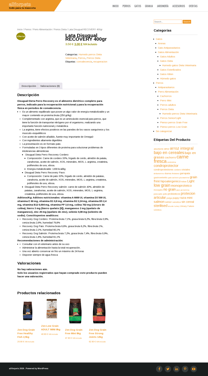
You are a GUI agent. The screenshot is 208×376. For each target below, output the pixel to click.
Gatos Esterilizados (170, 69)
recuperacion (100, 61)
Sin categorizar (164, 131)
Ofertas (193, 6)
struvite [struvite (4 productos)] (171, 206)
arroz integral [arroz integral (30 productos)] (182, 148)
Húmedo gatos (168, 78)
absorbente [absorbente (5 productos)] (158, 149)
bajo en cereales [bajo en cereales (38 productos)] (169, 152)
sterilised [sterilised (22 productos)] (160, 206)
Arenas (162, 43)
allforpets (14, 368)
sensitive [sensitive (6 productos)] (176, 202)
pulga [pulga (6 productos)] (169, 198)
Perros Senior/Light (170, 118)
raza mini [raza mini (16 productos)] (186, 197)
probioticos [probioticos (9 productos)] (174, 193)
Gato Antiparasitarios (169, 47)
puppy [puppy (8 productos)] (176, 198)
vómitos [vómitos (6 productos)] (158, 210)
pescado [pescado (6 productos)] (158, 194)
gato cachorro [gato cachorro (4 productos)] (173, 178)
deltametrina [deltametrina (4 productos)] (159, 174)
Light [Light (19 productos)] (191, 181)
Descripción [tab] (29, 86)
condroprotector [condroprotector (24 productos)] (166, 166)
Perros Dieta (60, 29)
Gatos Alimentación (168, 52)
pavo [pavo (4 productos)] (178, 190)
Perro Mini (165, 100)
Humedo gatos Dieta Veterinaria (179, 65)
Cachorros (166, 96)
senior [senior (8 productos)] (168, 202)
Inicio (115, 6)
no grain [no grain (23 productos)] (169, 189)
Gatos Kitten (166, 74)
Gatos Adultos (167, 56)
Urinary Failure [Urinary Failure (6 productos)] (187, 206)
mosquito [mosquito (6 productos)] (158, 190)
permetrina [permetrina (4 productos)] (185, 190)
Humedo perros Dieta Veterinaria (179, 113)
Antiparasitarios (166, 87)
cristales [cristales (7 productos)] (186, 169)
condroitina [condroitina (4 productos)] (171, 162)
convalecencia (84, 61)
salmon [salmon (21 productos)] (159, 201)
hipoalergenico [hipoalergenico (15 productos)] (171, 181)
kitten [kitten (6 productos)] (184, 181)
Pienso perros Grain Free (173, 122)
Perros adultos (168, 104)
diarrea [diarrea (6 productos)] (167, 173)
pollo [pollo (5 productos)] (165, 194)
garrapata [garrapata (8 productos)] (185, 173)
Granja (149, 6)
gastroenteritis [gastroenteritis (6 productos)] (161, 177)
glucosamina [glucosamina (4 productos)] (184, 178)
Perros (126, 6)
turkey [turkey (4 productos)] (176, 206)
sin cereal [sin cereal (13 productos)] (188, 201)
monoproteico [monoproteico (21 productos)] (181, 185)
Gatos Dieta (166, 61)
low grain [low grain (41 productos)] (162, 185)
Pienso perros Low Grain (173, 126)
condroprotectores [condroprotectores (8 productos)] (163, 169)
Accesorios (178, 6)
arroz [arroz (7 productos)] (166, 149)
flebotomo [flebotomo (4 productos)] (175, 174)
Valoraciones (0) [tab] (50, 86)
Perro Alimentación (42, 29)
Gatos (137, 6)
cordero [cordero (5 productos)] (177, 170)
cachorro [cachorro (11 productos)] (170, 157)
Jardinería (163, 6)
